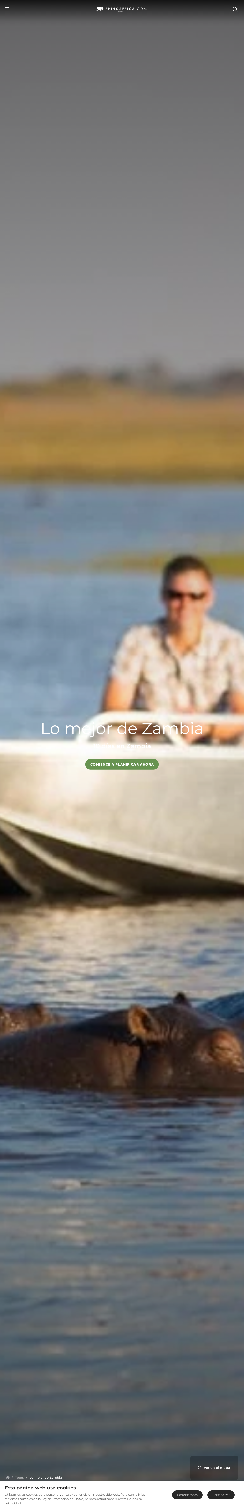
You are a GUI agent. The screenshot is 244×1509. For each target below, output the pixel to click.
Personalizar (221, 1495)
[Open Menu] (7, 9)
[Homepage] (8, 1477)
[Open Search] (236, 9)
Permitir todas (187, 1495)
